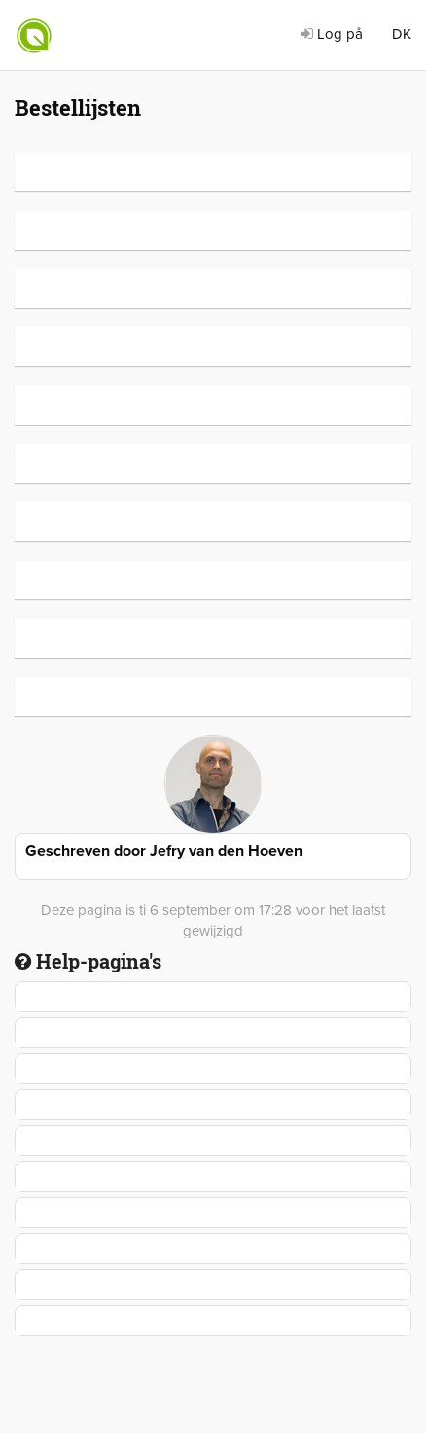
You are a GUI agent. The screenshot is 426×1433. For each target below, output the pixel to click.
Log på (332, 34)
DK (401, 34)
